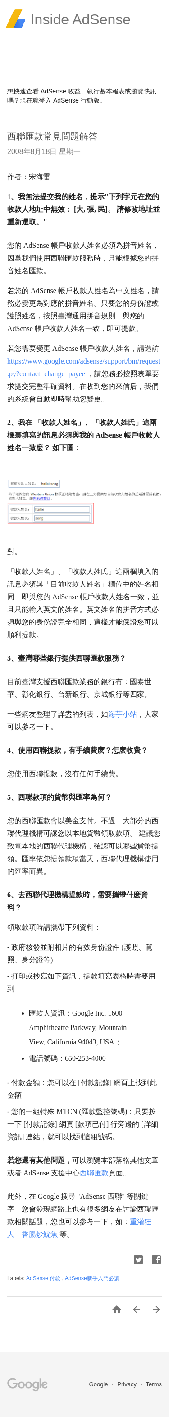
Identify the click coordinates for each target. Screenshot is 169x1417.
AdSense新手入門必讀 (92, 1278)
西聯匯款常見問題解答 (52, 136)
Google (99, 1384)
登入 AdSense (59, 100)
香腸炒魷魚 (40, 1234)
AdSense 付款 (44, 1278)
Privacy (127, 1384)
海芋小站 (122, 714)
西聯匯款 (94, 1173)
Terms (154, 1384)
